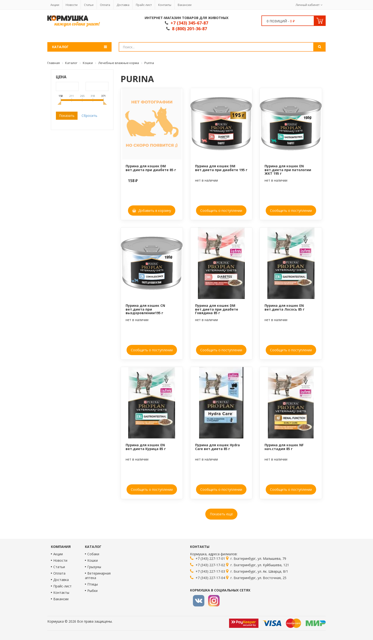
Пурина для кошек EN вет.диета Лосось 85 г (284, 307)
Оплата (105, 5)
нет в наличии (206, 180)
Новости (72, 5)
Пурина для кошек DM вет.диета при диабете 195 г (221, 168)
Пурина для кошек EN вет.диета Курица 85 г (146, 447)
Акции (54, 5)
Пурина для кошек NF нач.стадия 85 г (284, 447)
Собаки (93, 554)
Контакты (164, 5)
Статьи (88, 5)
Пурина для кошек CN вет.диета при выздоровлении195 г (145, 309)
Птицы (92, 584)
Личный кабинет (307, 5)
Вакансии (184, 5)
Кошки (92, 560)
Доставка (123, 5)
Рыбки (92, 590)
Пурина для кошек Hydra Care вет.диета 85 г (217, 447)
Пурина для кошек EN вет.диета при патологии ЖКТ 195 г (288, 170)
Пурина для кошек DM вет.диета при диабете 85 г (151, 168)
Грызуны (94, 567)
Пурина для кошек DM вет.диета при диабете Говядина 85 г (216, 309)
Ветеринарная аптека (98, 575)
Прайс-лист (144, 5)
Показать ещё (221, 514)
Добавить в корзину (151, 210)
